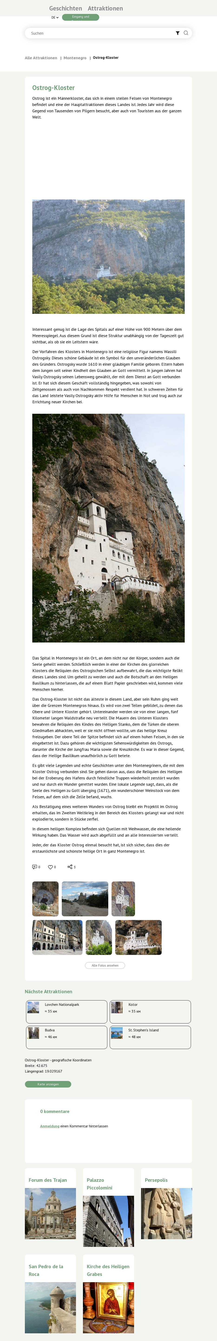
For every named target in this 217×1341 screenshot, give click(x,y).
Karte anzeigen (48, 1084)
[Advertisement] (108, 158)
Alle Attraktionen (41, 57)
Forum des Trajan (48, 1180)
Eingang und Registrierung (81, 17)
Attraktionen (105, 8)
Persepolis (156, 1180)
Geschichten (65, 8)
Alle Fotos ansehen (105, 965)
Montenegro (75, 57)
